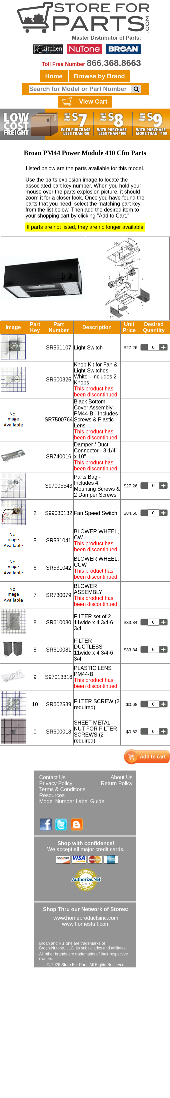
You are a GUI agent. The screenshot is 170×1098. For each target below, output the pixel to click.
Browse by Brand (99, 76)
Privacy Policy (56, 783)
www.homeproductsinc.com (85, 918)
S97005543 (58, 486)
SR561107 (58, 347)
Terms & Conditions (62, 789)
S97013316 (58, 677)
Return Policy (116, 783)
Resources (52, 795)
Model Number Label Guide (72, 801)
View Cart (83, 102)
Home (54, 76)
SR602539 (58, 704)
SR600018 (58, 732)
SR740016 (58, 456)
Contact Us (52, 777)
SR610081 (58, 650)
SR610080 (58, 622)
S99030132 (58, 513)
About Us (122, 777)
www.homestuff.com (86, 924)
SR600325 (58, 379)
